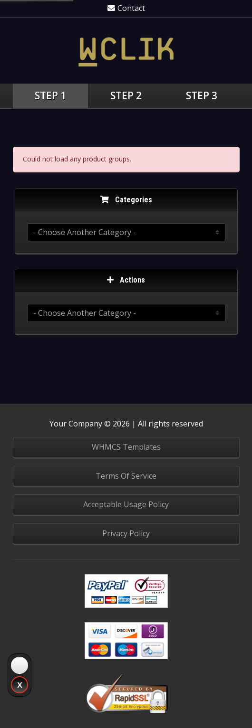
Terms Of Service (126, 476)
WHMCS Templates (126, 447)
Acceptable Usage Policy (126, 504)
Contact (126, 8)
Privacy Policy (126, 533)
